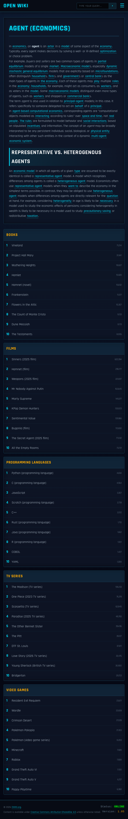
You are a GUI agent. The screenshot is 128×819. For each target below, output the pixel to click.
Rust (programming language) (64, 522)
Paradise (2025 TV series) (64, 616)
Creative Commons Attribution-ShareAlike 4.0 (53, 812)
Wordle (64, 710)
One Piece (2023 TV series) (64, 597)
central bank (93, 76)
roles (115, 81)
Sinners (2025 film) (64, 359)
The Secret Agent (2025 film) (64, 438)
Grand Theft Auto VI (64, 769)
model (65, 46)
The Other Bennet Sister (64, 626)
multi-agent (98, 136)
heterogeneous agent (71, 181)
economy (106, 46)
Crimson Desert (64, 720)
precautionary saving (97, 211)
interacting (42, 116)
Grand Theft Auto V (64, 779)
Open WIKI (16, 5)
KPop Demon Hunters (64, 408)
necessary (106, 201)
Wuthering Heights (64, 265)
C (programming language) (64, 483)
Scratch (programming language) (64, 502)
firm (51, 76)
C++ (64, 512)
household (38, 76)
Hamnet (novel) (64, 285)
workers (106, 86)
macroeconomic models (64, 91)
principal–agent (73, 101)
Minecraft (64, 750)
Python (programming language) (64, 473)
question (112, 196)
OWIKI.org (16, 807)
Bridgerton (64, 675)
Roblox (64, 760)
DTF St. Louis (64, 646)
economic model (24, 171)
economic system (20, 141)
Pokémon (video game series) (64, 740)
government (71, 76)
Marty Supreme (64, 398)
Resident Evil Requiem (64, 701)
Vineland (64, 245)
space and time (92, 116)
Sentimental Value (64, 418)
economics (19, 46)
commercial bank (78, 96)
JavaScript (64, 493)
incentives (33, 126)
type (77, 171)
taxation (32, 216)
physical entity (100, 131)
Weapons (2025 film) (64, 379)
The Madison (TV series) (64, 587)
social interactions (95, 121)
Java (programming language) (64, 532)
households (38, 86)
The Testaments (64, 334)
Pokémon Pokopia (64, 730)
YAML (64, 562)
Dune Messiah (64, 324)
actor (51, 46)
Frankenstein (64, 295)
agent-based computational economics (37, 111)
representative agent (48, 176)
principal (96, 106)
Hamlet (64, 275)
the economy (49, 81)
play (96, 81)
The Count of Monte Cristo (64, 314)
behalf (79, 106)
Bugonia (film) (64, 428)
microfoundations (106, 71)
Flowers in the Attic (64, 304)
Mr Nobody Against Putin (64, 389)
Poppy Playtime (64, 789)
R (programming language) (64, 542)
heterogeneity (62, 201)
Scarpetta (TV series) (64, 606)
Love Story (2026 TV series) (64, 656)
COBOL (64, 552)
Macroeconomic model (75, 66)
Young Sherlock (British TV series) (64, 665)
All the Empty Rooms (64, 448)
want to (73, 186)
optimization (108, 51)
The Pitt (64, 636)
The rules (26, 121)
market (54, 66)
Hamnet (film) (64, 369)
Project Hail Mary (64, 255)
